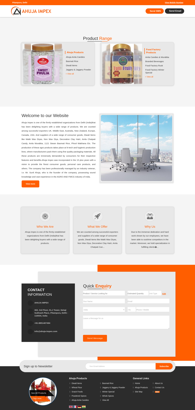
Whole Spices (108, 396)
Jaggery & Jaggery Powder (78, 69)
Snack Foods (77, 392)
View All (105, 400)
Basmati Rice (72, 61)
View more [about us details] (30, 184)
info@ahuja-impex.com (45, 331)
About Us (159, 383)
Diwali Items (71, 65)
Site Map (138, 392)
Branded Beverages (154, 61)
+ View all (70, 74)
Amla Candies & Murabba (157, 57)
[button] (174, 2)
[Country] (104, 309)
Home (137, 383)
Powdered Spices (79, 396)
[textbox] (155, 293)
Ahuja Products (75, 52)
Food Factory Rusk (154, 65)
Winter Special (108, 392)
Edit (164, 294)
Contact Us (159, 387)
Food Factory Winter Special (154, 71)
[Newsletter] (129, 366)
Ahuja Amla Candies (75, 57)
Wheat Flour (77, 387)
